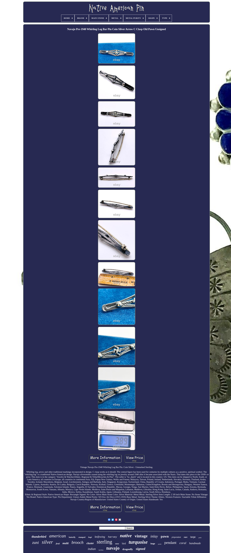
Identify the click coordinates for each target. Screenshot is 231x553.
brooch (78, 542)
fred (58, 543)
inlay (154, 536)
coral (182, 543)
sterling (104, 542)
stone (117, 544)
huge (153, 543)
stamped (81, 537)
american (57, 535)
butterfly (72, 537)
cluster (90, 543)
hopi (90, 537)
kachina (101, 550)
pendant (170, 542)
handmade (195, 543)
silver (47, 542)
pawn (165, 536)
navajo (112, 548)
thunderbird (39, 536)
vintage (141, 536)
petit (200, 537)
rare (185, 537)
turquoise (138, 542)
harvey (112, 537)
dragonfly (127, 549)
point (159, 544)
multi (65, 543)
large (193, 537)
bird (124, 543)
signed (140, 549)
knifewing (100, 536)
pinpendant (176, 537)
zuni (35, 542)
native (126, 535)
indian (92, 549)
